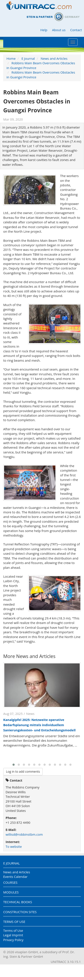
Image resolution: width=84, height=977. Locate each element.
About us (58, 30)
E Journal (28, 58)
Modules (11, 892)
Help (43, 30)
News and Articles (54, 58)
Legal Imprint (13, 935)
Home (11, 58)
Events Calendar (15, 876)
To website (14, 846)
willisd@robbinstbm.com (24, 834)
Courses (10, 882)
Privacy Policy (13, 940)
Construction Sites (20, 912)
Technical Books (17, 902)
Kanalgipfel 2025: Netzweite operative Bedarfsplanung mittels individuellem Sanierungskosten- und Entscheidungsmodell (39, 724)
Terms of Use (14, 921)
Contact (76, 30)
